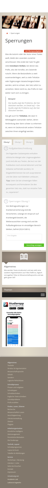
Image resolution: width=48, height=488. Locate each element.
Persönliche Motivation (16, 437)
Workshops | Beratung (16, 460)
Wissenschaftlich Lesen (16, 412)
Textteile (11, 365)
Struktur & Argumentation (17, 368)
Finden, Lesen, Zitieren (16, 406)
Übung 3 (29, 142)
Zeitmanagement (14, 434)
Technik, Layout (13, 444)
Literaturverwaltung (15, 418)
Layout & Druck (13, 450)
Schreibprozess (13, 384)
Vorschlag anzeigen (34, 245)
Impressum (12, 472)
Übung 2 (18, 142)
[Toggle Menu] (43, 295)
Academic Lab (13, 479)
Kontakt (10, 469)
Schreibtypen (12, 390)
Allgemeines (12, 363)
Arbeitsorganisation (15, 428)
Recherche (11, 409)
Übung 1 (7, 142)
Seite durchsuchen (14, 466)
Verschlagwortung (14, 415)
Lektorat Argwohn (14, 483)
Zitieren (10, 421)
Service (10, 457)
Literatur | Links (13, 463)
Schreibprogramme (14, 447)
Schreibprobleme (14, 399)
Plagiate (10, 424)
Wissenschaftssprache (15, 371)
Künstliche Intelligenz (15, 431)
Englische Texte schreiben (17, 396)
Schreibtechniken (14, 393)
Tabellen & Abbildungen (16, 453)
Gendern (11, 377)
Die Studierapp (13, 440)
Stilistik (10, 374)
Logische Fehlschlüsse (15, 380)
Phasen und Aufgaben (15, 387)
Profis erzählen (13, 402)
